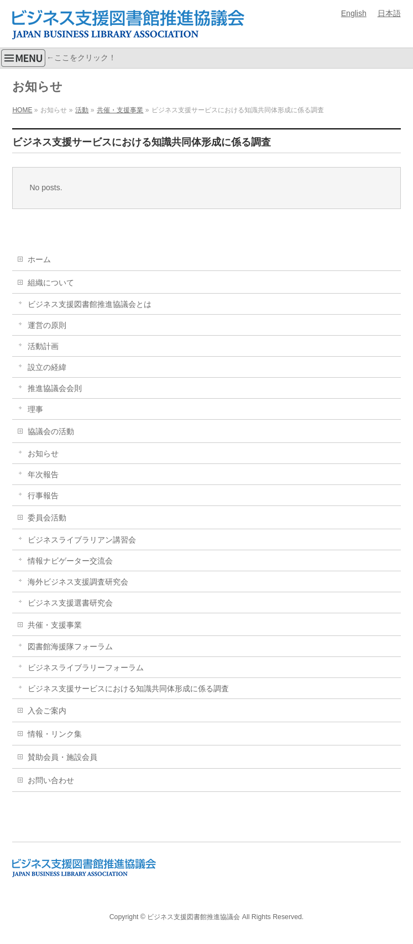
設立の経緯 (47, 367)
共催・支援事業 (55, 624)
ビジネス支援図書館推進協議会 (193, 917)
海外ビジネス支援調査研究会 (78, 581)
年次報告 (43, 474)
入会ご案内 (47, 710)
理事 (35, 409)
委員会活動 (47, 517)
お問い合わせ (51, 780)
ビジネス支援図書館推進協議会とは (89, 304)
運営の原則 (47, 325)
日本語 (389, 13)
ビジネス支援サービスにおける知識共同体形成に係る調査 (128, 688)
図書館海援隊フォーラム (70, 646)
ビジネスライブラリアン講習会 (82, 539)
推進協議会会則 (55, 388)
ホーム (39, 259)
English (354, 13)
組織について (51, 282)
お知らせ (43, 453)
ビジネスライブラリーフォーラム (86, 667)
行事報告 (43, 495)
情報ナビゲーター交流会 (70, 560)
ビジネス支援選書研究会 (70, 602)
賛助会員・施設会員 (62, 757)
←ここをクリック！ (58, 58)
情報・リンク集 (55, 733)
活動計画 (43, 346)
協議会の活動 (51, 431)
